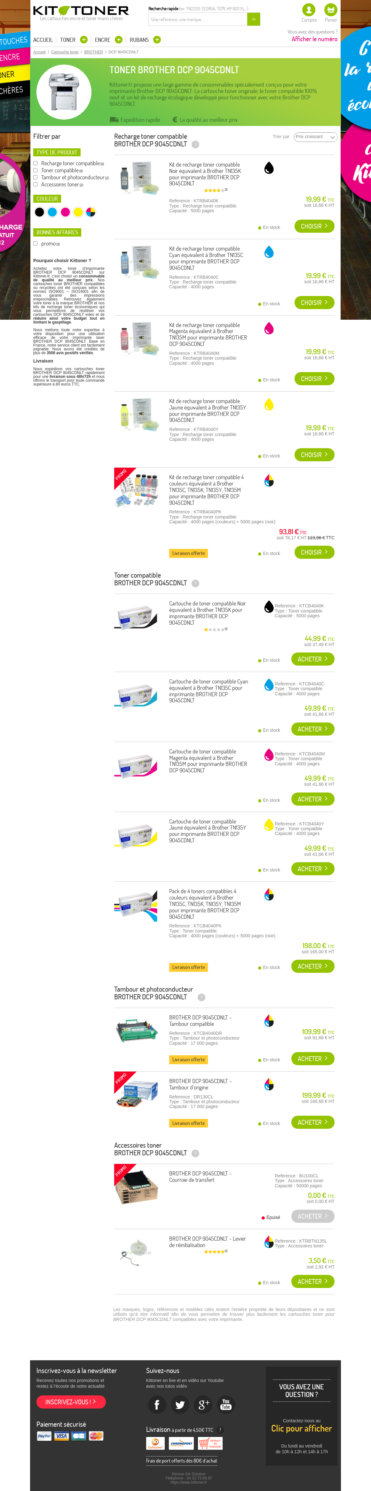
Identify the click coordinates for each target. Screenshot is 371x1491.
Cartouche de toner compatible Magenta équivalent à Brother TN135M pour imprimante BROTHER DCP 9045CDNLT (208, 761)
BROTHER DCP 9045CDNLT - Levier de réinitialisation (207, 1242)
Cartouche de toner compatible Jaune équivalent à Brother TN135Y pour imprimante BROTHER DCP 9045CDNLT (207, 831)
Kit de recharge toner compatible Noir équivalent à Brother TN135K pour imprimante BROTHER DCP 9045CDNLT (205, 174)
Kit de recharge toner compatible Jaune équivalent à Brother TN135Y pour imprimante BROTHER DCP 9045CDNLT (207, 410)
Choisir (311, 226)
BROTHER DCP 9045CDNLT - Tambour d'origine (200, 1084)
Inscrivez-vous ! (68, 1402)
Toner (68, 39)
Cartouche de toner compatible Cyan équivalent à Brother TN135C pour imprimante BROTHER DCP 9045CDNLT (208, 691)
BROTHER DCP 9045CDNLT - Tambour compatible (200, 1020)
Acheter (310, 659)
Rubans (140, 39)
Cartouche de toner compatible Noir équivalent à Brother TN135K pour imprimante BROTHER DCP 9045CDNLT (207, 613)
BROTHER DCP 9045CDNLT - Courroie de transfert (200, 1176)
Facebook (157, 1405)
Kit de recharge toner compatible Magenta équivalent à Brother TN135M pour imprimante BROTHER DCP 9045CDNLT (208, 334)
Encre (103, 39)
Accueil (43, 40)
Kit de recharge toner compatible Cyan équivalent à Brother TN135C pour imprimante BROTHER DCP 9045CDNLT (206, 258)
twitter (180, 1405)
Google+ (203, 1405)
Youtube (226, 1405)
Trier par (281, 136)
